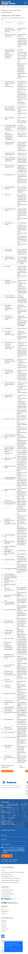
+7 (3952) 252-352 (5, 812)
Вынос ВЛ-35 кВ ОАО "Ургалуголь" (11, 787)
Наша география (5, 896)
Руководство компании (7, 894)
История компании (6, 892)
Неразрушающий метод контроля (10, 880)
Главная (3, 7)
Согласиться (13, 949)
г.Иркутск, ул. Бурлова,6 (7, 817)
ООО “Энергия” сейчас (7, 889)
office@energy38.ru (6, 807)
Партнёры (4, 920)
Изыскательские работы (7, 876)
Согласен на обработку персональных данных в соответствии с (14, 850)
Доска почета (4, 929)
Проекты (3, 924)
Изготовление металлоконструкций (10, 878)
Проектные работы (6, 874)
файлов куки (9, 946)
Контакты (3, 931)
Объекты (3, 922)
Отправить (7, 856)
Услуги (8, 7)
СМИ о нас (4, 909)
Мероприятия (5, 911)
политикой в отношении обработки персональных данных (14, 850)
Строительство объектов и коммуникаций (12, 872)
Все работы (22, 766)
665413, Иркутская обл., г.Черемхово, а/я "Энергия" (8, 823)
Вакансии (3, 913)
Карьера (3, 926)
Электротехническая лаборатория (10, 882)
